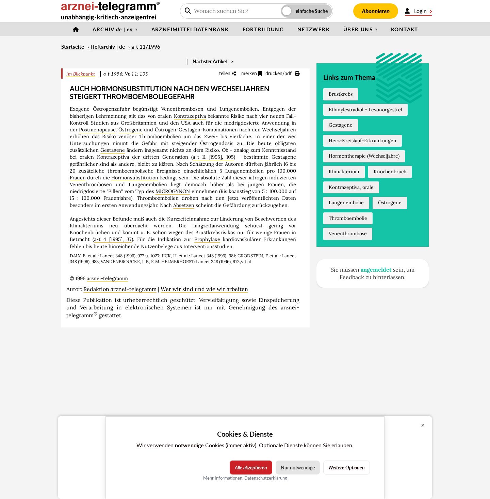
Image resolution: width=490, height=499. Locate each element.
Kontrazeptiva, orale (351, 187)
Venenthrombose (348, 233)
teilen (227, 73)
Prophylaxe (207, 239)
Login (418, 11)
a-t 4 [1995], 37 (113, 239)
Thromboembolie (348, 218)
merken (251, 73)
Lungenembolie (346, 202)
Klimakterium (344, 171)
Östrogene (130, 130)
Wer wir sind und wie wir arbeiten (204, 289)
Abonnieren (376, 11)
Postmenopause (97, 130)
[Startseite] (76, 29)
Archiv (113, 29)
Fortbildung (263, 29)
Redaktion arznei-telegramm (120, 289)
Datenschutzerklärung (265, 478)
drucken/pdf (282, 73)
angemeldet (376, 269)
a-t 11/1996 (145, 47)
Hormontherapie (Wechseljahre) (364, 156)
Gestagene (112, 150)
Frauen (78, 178)
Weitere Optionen (346, 467)
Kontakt (404, 29)
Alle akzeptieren (251, 467)
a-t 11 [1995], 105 (213, 157)
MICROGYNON (173, 191)
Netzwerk (313, 29)
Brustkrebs (341, 94)
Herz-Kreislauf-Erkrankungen (362, 141)
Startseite (72, 47)
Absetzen (183, 205)
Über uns (358, 29)
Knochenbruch (390, 171)
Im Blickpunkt (80, 74)
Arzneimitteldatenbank (190, 29)
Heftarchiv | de (108, 47)
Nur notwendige (298, 467)
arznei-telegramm (107, 278)
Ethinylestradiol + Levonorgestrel (365, 110)
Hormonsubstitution (134, 178)
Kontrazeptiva (190, 116)
